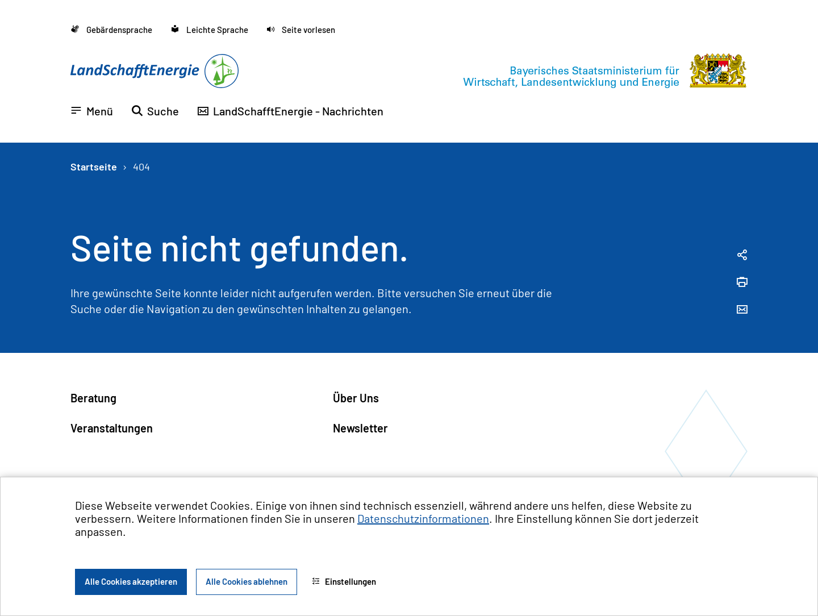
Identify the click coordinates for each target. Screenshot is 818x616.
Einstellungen (344, 581)
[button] (300, 30)
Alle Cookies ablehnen (246, 581)
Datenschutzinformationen (423, 518)
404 (141, 166)
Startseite (93, 166)
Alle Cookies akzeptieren (131, 581)
